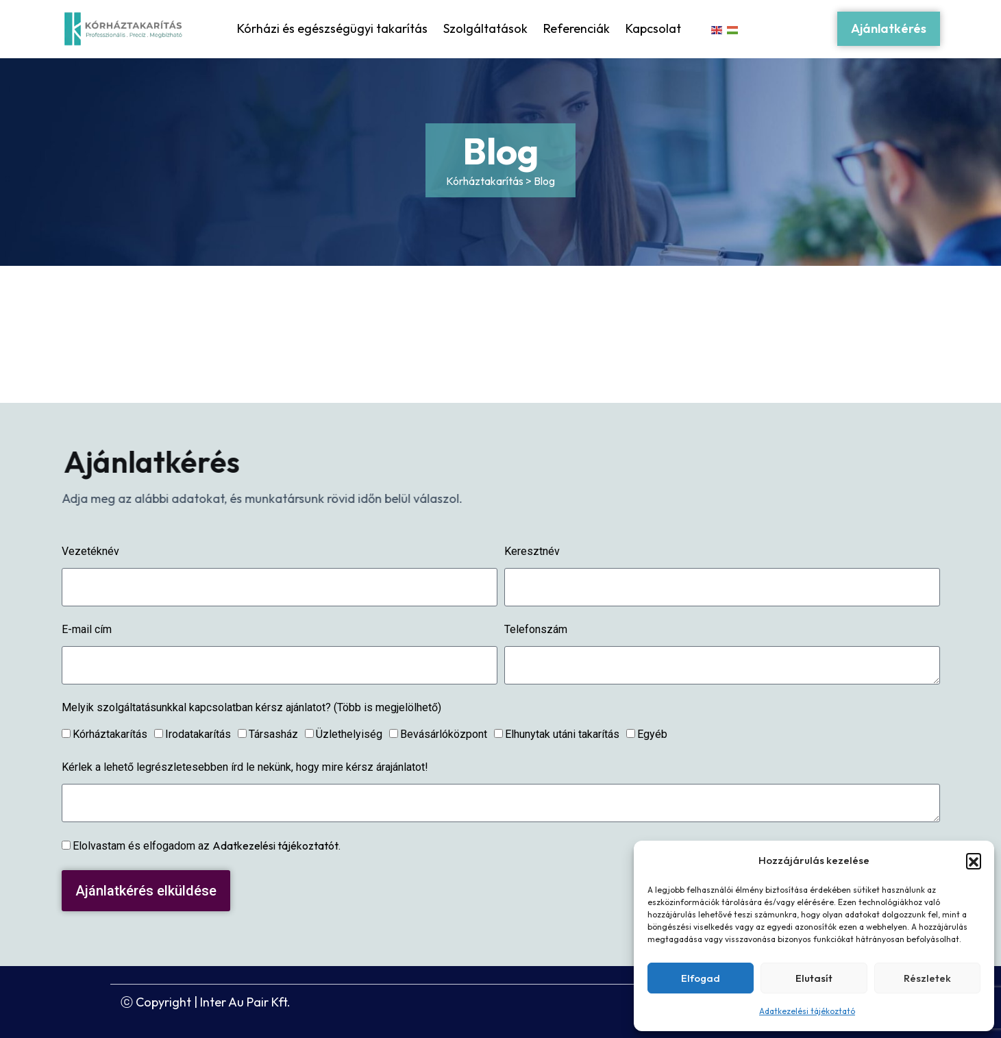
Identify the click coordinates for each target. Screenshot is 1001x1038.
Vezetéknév (90, 551)
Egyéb (652, 734)
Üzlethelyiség (349, 734)
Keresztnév (532, 551)
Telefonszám (535, 629)
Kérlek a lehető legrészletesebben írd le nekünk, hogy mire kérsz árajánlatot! (245, 767)
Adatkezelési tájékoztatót (275, 845)
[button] (973, 860)
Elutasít (813, 978)
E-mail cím (87, 629)
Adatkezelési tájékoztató (807, 1011)
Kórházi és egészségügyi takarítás (332, 28)
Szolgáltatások (485, 28)
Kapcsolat (653, 28)
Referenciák (576, 28)
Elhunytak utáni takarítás (562, 734)
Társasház (273, 734)
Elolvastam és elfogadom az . (207, 845)
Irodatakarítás (198, 734)
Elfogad (700, 978)
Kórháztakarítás (110, 734)
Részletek (927, 978)
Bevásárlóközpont (443, 734)
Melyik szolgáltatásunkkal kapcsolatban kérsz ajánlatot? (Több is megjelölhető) (251, 707)
